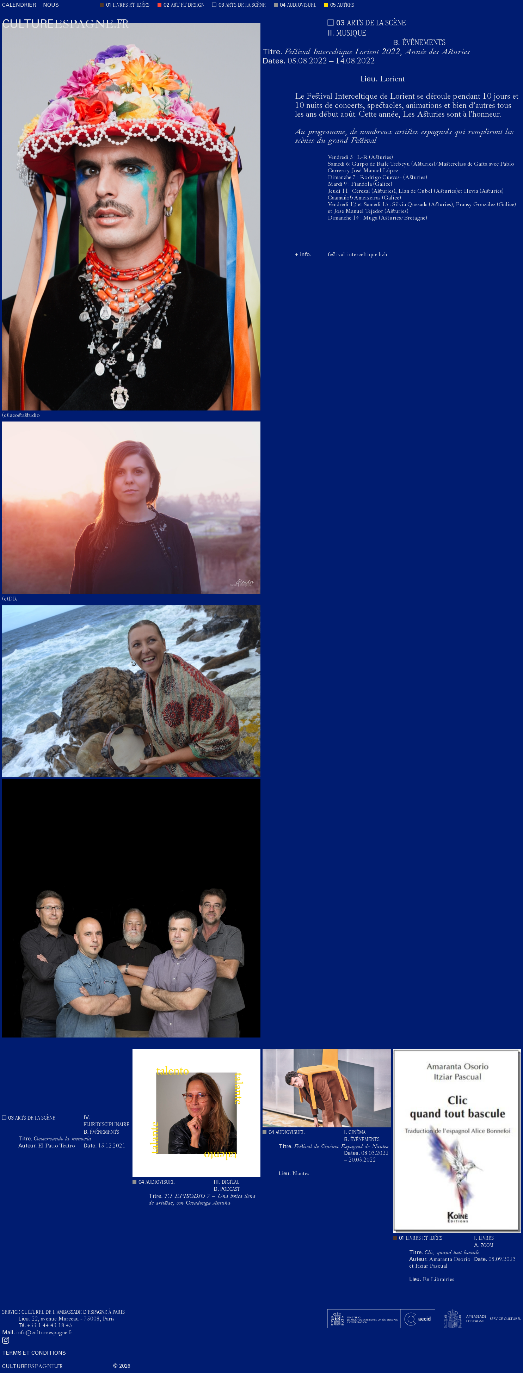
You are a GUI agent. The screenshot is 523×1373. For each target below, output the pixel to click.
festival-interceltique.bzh (357, 255)
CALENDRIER (19, 5)
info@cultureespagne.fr (44, 1333)
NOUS (51, 5)
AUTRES (345, 5)
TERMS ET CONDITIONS (34, 1353)
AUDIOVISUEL (301, 5)
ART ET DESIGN (187, 5)
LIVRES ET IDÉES (131, 5)
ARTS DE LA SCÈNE (246, 5)
